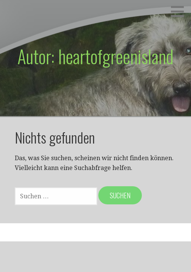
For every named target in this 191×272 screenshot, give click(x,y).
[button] (180, 11)
